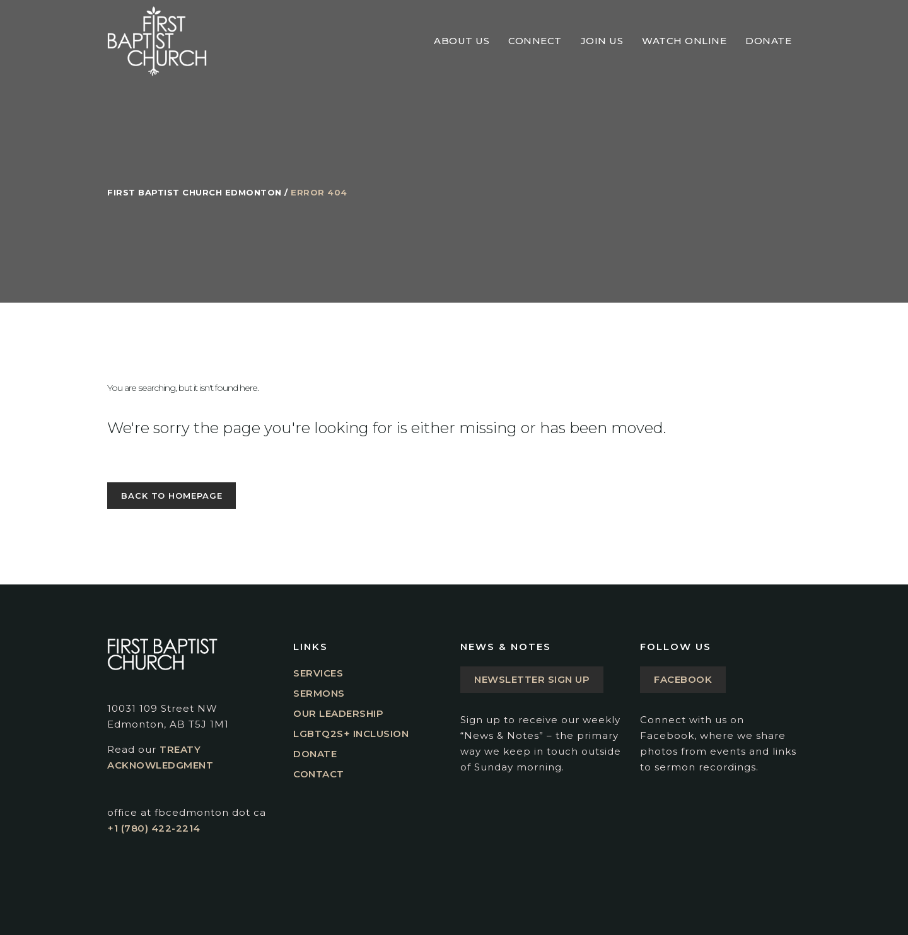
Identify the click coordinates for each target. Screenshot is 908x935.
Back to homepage (171, 496)
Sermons (319, 693)
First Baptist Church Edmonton (194, 192)
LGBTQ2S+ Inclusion (351, 734)
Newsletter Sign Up (532, 679)
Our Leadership (338, 713)
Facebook (683, 679)
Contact (318, 774)
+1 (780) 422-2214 (154, 828)
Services (318, 673)
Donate (315, 754)
